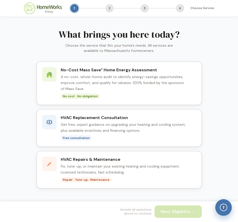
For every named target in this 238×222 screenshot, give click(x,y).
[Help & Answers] (223, 207)
